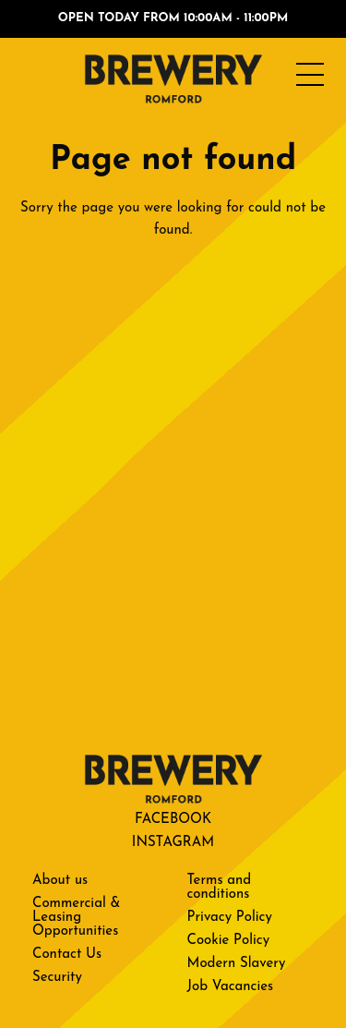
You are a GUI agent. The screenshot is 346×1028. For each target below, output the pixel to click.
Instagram (173, 843)
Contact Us (66, 954)
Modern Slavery (236, 964)
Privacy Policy (229, 918)
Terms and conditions (219, 887)
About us (60, 881)
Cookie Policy (228, 941)
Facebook (173, 820)
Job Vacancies (230, 987)
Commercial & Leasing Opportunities (76, 917)
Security (57, 978)
